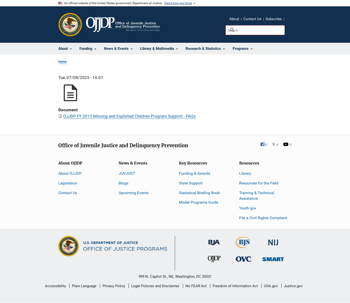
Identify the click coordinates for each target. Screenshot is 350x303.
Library (245, 173)
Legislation (67, 183)
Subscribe (274, 19)
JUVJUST (127, 173)
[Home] (123, 24)
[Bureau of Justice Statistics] (244, 246)
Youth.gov (247, 208)
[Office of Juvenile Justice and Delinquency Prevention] (214, 260)
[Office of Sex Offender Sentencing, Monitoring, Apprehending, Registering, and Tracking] (273, 258)
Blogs (123, 183)
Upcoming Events (134, 192)
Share (289, 20)
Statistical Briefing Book (199, 192)
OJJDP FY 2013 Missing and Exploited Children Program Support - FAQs (129, 116)
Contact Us (252, 19)
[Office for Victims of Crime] (243, 259)
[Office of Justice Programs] (70, 24)
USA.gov (271, 286)
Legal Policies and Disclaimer (155, 286)
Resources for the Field (258, 183)
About (234, 19)
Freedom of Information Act (235, 286)
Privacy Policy (114, 286)
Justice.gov (293, 286)
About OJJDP (70, 173)
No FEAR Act (196, 286)
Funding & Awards (194, 173)
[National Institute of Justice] (273, 240)
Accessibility (55, 286)
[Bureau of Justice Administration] (214, 240)
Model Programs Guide (198, 202)
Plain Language (84, 286)
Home (62, 61)
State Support (190, 183)
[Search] (255, 30)
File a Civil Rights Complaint (263, 218)
